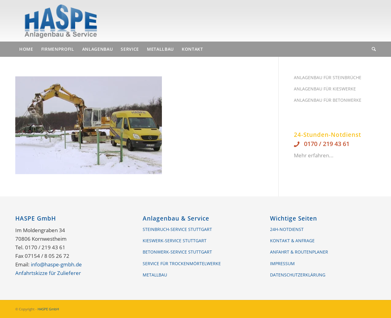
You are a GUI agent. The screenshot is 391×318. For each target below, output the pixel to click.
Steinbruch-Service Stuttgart (177, 229)
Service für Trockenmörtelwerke (182, 263)
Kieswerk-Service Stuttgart (174, 240)
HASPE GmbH (48, 309)
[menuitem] (26, 49)
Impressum (282, 263)
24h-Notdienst (287, 229)
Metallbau (155, 275)
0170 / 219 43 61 (326, 144)
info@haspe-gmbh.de (56, 264)
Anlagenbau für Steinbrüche (327, 77)
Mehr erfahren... (314, 155)
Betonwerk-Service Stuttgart (177, 252)
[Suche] (372, 49)
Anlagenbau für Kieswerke (325, 89)
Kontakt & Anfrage (292, 240)
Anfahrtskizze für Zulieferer (48, 272)
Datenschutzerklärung (297, 275)
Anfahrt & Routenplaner (299, 252)
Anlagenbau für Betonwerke (327, 100)
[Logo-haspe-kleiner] (60, 21)
